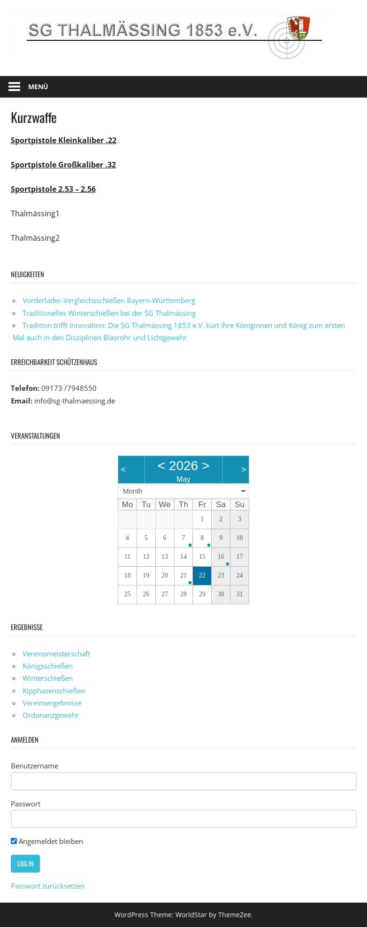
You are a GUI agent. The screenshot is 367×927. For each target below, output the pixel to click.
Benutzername (34, 765)
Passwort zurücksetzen (47, 885)
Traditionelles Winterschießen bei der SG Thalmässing (109, 313)
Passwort (25, 803)
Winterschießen (48, 678)
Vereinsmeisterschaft (56, 653)
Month (133, 491)
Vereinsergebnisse (52, 702)
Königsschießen (48, 665)
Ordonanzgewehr (51, 715)
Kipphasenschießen (54, 690)
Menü (38, 86)
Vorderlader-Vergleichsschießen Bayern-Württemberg (109, 300)
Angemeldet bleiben (47, 841)
